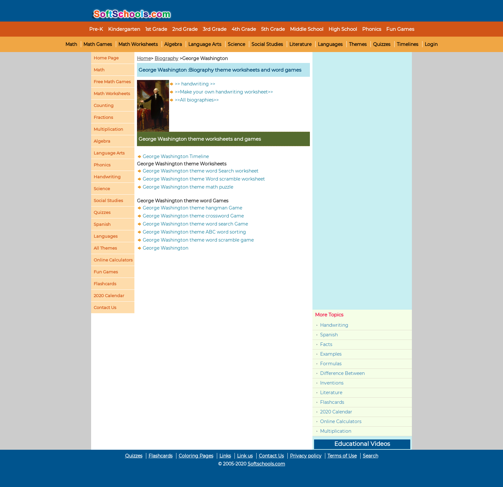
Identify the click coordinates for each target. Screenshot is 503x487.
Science (236, 44)
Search (370, 456)
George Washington (165, 248)
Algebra (173, 44)
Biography (166, 58)
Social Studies (267, 44)
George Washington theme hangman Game (192, 208)
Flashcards (332, 402)
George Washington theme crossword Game (193, 216)
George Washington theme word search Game (195, 224)
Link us (245, 456)
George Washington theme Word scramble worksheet (204, 179)
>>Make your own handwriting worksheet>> (224, 92)
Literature (300, 44)
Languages (330, 44)
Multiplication (108, 129)
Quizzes (381, 44)
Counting (104, 105)
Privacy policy (305, 456)
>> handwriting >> (195, 84)
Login (431, 44)
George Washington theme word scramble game (198, 240)
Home (144, 58)
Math (71, 44)
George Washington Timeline (176, 156)
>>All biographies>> (197, 100)
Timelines (407, 44)
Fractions (103, 117)
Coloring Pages (196, 456)
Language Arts (204, 44)
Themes (358, 44)
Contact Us (271, 456)
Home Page (106, 57)
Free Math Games (112, 81)
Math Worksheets (138, 44)
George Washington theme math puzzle (188, 187)
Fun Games (400, 29)
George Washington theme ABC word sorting (194, 232)
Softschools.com (266, 464)
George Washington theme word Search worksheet (201, 171)
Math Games (97, 44)
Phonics (102, 164)
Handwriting (107, 176)
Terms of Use (342, 456)
